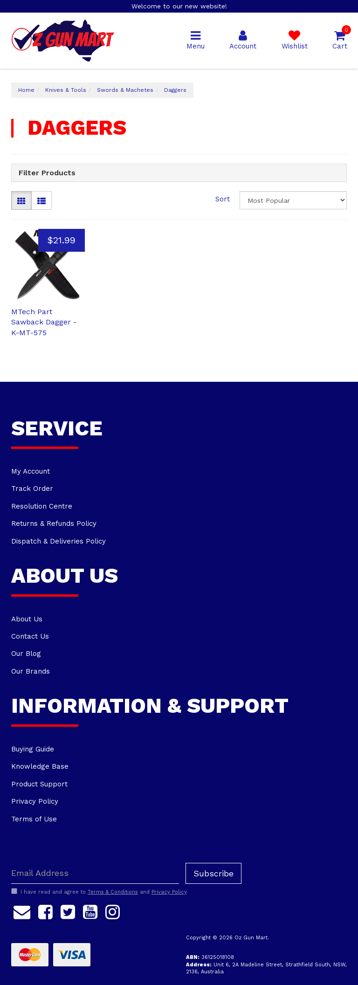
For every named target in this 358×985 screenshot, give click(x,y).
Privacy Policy (34, 801)
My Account (30, 471)
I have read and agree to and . (99, 892)
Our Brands (30, 671)
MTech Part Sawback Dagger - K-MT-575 (43, 322)
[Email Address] (95, 873)
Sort (222, 199)
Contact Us (30, 636)
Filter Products (47, 173)
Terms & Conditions (113, 892)
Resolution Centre (41, 506)
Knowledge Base (40, 766)
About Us (26, 619)
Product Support (39, 784)
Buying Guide (32, 749)
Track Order (32, 488)
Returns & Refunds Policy (53, 523)
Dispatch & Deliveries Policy (58, 541)
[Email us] (22, 911)
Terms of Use (34, 819)
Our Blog (26, 653)
